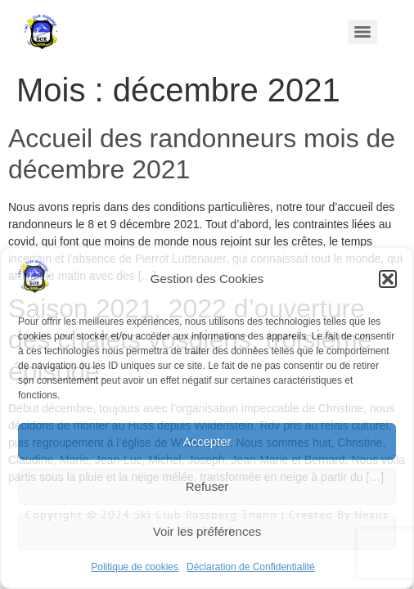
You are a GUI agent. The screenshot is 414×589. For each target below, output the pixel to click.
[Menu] (362, 32)
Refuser (207, 486)
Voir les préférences (207, 531)
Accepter (206, 441)
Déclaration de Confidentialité (251, 567)
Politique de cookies (134, 567)
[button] (388, 279)
